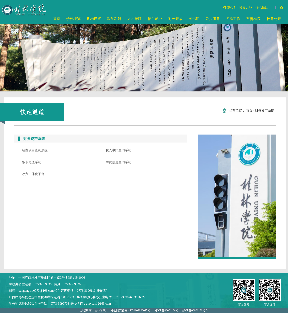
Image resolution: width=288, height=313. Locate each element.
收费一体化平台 (33, 174)
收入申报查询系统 (118, 150)
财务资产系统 (264, 110)
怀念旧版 (262, 7)
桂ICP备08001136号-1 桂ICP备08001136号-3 (181, 310)
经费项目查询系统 (35, 150)
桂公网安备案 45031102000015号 (130, 310)
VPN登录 (229, 7)
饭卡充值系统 (31, 162)
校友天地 (245, 7)
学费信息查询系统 (118, 162)
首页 (249, 110)
